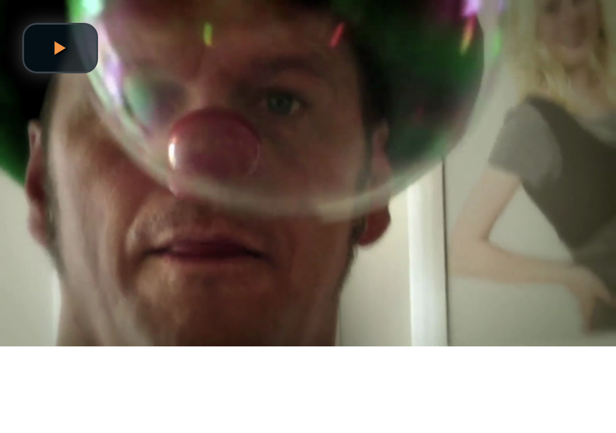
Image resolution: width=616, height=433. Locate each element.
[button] (60, 48)
